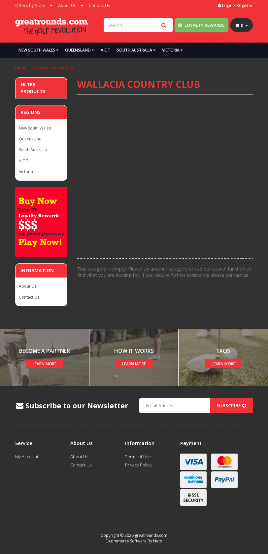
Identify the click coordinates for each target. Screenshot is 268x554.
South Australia (136, 50)
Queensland (79, 50)
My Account (26, 457)
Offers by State (30, 5)
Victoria (172, 50)
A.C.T (105, 50)
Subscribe (231, 405)
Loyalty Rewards (201, 25)
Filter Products (33, 87)
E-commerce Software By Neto (134, 541)
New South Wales (38, 50)
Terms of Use (138, 457)
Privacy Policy (138, 465)
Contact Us (99, 5)
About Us (67, 5)
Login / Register (235, 5)
